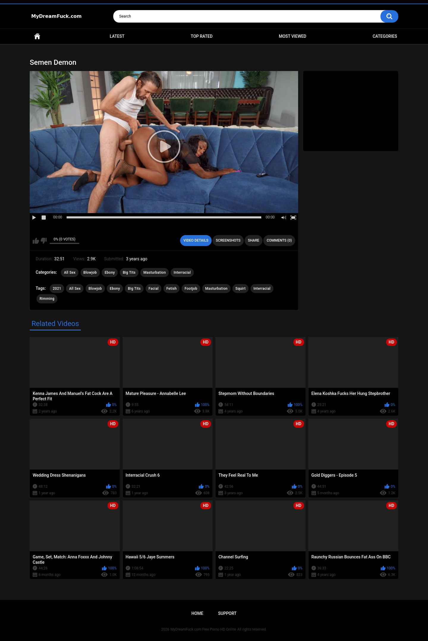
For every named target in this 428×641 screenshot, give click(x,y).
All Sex (69, 272)
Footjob (191, 288)
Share (253, 240)
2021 (57, 288)
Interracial (182, 272)
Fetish (171, 288)
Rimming (47, 299)
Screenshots (228, 240)
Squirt (240, 288)
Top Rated (202, 36)
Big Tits (129, 272)
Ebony (110, 272)
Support (227, 613)
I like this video (36, 241)
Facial (154, 288)
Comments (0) (279, 240)
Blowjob (90, 272)
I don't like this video (43, 241)
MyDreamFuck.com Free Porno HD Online (203, 629)
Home (37, 36)
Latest (117, 36)
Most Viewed (292, 36)
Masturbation (154, 272)
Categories (385, 36)
